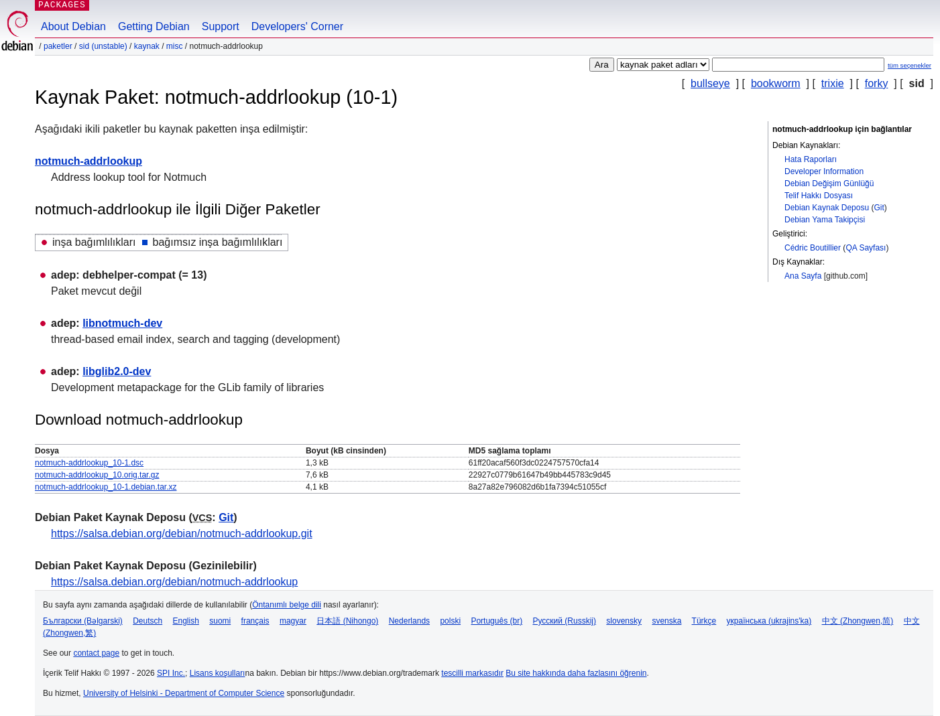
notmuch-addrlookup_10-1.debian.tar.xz (105, 487)
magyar (293, 621)
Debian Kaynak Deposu (826, 207)
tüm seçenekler (909, 65)
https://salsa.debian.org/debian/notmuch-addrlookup (174, 581)
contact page (96, 653)
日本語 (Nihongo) (347, 621)
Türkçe (704, 621)
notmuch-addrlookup (88, 161)
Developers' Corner (297, 26)
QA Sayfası (865, 248)
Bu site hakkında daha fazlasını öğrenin (576, 673)
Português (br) (496, 621)
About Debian (73, 26)
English (186, 621)
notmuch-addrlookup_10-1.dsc (89, 463)
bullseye (710, 83)
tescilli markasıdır (472, 673)
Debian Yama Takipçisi (824, 219)
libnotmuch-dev (122, 323)
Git (879, 207)
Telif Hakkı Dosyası (818, 195)
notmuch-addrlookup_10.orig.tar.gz (97, 475)
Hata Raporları (810, 159)
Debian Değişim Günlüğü (829, 183)
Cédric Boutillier (812, 248)
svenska (666, 621)
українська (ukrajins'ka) (769, 621)
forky (876, 83)
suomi (220, 621)
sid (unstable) (103, 46)
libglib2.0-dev (116, 371)
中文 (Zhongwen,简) (858, 621)
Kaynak (147, 46)
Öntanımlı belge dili (286, 605)
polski (450, 621)
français (255, 621)
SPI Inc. (171, 673)
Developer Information (824, 171)
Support (220, 26)
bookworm (776, 83)
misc (174, 46)
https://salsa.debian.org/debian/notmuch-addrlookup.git (181, 533)
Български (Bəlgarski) (83, 621)
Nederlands (409, 621)
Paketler (58, 46)
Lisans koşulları (217, 673)
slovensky (624, 621)
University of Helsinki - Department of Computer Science (183, 693)
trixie (832, 83)
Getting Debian (154, 26)
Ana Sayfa (802, 276)
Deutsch (147, 621)
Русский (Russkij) (564, 621)
